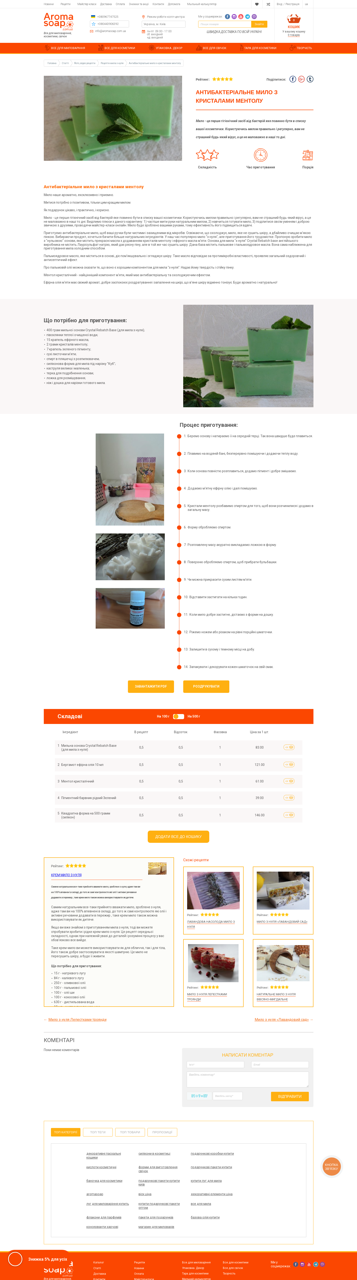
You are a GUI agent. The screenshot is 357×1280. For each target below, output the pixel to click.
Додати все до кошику (178, 837)
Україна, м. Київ (155, 24)
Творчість (229, 1254)
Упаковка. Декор (193, 1249)
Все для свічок (233, 1249)
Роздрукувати (206, 686)
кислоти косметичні (240, 1153)
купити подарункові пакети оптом (147, 1196)
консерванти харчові (194, 1208)
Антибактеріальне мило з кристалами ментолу (155, 63)
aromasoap (141, 1181)
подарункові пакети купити (148, 1169)
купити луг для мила (101, 1181)
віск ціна (185, 1181)
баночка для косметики (197, 1167)
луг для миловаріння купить (102, 1196)
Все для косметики (235, 1243)
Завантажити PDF (151, 686)
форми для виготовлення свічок (105, 1169)
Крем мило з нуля (66, 875)
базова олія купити (147, 1208)
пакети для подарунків (103, 1208)
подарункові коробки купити (195, 1155)
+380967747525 (107, 16)
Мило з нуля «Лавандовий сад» (282, 921)
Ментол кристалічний (77, 781)
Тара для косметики (195, 1254)
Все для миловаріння (196, 1243)
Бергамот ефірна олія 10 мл (82, 765)
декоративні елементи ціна (242, 1182)
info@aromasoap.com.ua (110, 31)
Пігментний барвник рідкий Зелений (88, 798)
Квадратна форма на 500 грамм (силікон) (85, 815)
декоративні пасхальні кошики (103, 1155)
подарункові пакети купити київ (240, 1169)
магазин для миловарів (242, 1208)
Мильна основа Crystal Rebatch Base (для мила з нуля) (89, 747)
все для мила (189, 1194)
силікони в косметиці (148, 1153)
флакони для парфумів (242, 1194)
